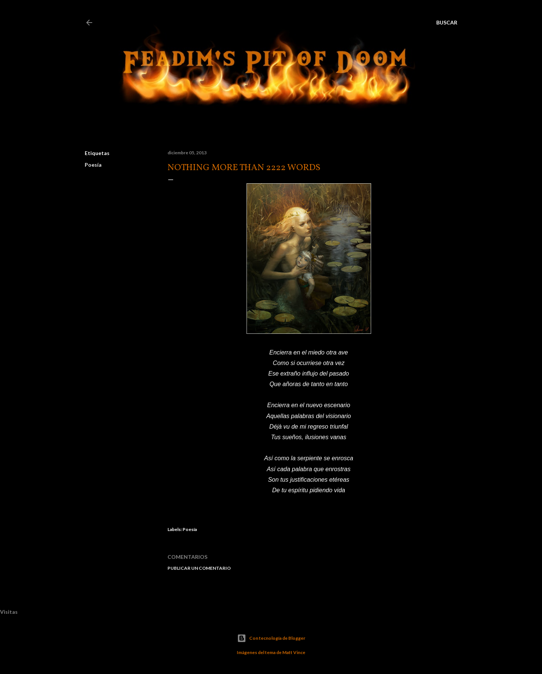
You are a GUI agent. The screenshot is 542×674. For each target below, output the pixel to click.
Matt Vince (293, 652)
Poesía (93, 164)
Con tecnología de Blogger (271, 638)
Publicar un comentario (199, 568)
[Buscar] (446, 23)
